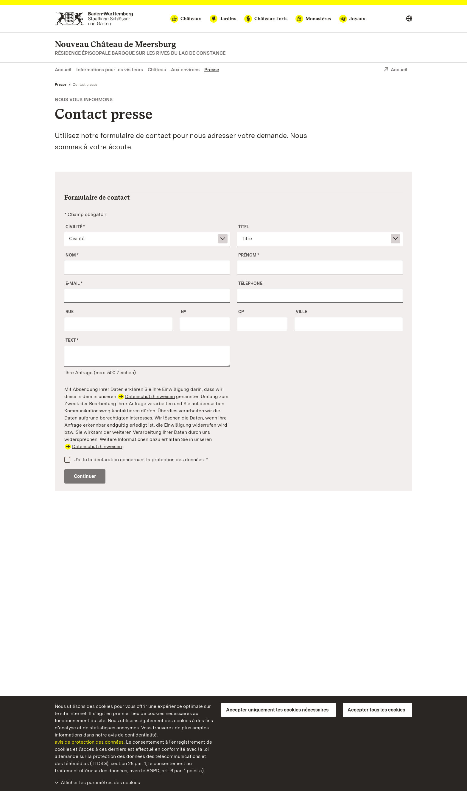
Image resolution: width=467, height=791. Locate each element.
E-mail (74, 283)
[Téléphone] (320, 295)
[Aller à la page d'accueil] (94, 18)
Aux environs (185, 69)
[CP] (262, 324)
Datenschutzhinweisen (150, 396)
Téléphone (250, 283)
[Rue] (118, 324)
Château (157, 69)
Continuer (85, 476)
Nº (183, 311)
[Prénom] (320, 267)
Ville (301, 311)
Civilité (75, 226)
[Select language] (409, 18)
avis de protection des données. (90, 742)
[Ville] (349, 324)
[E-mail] (147, 295)
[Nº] (205, 324)
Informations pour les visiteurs (109, 69)
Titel (243, 226)
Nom (72, 255)
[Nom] (147, 267)
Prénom (248, 255)
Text (72, 340)
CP (241, 311)
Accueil (63, 69)
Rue (70, 311)
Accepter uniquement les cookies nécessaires (277, 710)
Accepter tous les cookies (376, 710)
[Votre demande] (147, 356)
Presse (211, 69)
